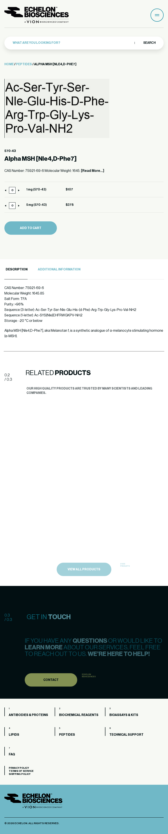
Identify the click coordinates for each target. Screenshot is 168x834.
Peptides (24, 64)
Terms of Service (21, 771)
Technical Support (126, 734)
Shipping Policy (19, 774)
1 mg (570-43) (36, 189)
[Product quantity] (12, 190)
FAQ (12, 754)
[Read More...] (92, 171)
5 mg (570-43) (36, 204)
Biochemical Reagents (78, 715)
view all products (84, 582)
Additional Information (59, 269)
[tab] (16, 270)
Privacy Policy (19, 768)
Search (149, 42)
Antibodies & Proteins (28, 715)
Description (17, 269)
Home (9, 64)
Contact (51, 691)
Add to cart (30, 228)
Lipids (14, 734)
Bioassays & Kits (123, 715)
